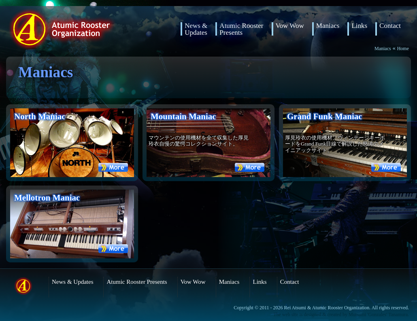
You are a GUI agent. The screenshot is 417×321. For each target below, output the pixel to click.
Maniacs (328, 26)
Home (403, 48)
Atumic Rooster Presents (136, 282)
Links (359, 26)
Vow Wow (290, 26)
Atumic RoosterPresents (241, 29)
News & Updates (196, 29)
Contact (390, 26)
